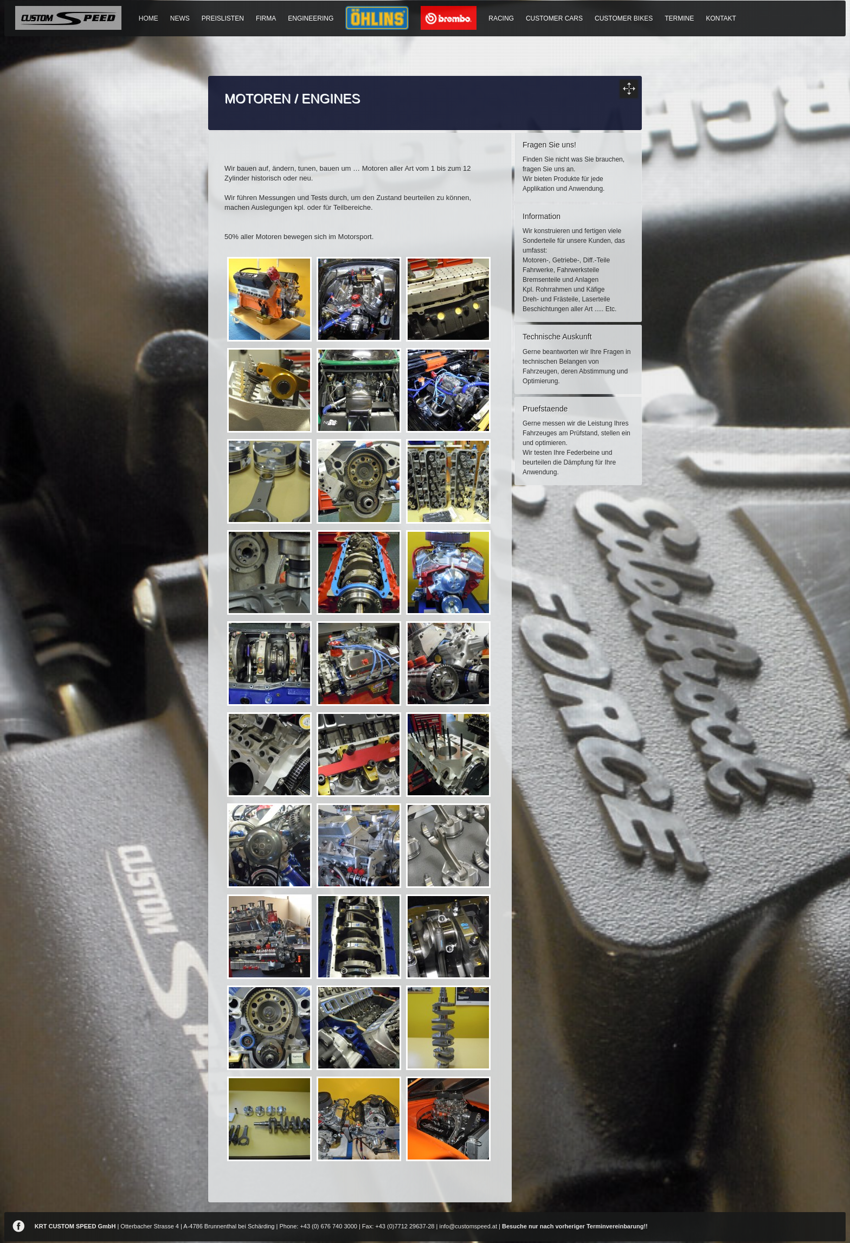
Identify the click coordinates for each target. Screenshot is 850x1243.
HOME (148, 18)
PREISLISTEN (223, 18)
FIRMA (266, 18)
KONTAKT (721, 18)
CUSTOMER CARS (554, 18)
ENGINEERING (310, 18)
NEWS (180, 18)
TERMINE (679, 18)
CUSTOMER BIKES (624, 18)
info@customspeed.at (468, 1226)
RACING (501, 18)
